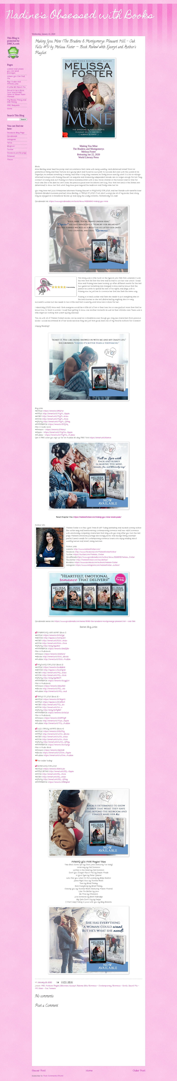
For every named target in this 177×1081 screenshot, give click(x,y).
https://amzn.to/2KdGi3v (58, 648)
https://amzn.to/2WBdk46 (54, 667)
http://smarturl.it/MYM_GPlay (56, 421)
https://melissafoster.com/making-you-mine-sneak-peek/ (97, 517)
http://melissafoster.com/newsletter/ (92, 560)
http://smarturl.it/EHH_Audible (57, 659)
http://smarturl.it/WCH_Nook (55, 739)
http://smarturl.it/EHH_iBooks (55, 656)
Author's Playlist (52, 986)
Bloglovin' (11, 146)
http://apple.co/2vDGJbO (55, 638)
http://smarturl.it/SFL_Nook (54, 774)
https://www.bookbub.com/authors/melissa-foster (96, 562)
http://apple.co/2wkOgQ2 (55, 670)
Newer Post (39, 1070)
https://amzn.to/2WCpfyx (59, 744)
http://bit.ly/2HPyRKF (52, 710)
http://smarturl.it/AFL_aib (54, 688)
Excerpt (72, 986)
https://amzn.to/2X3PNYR (55, 718)
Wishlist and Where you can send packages (15, 71)
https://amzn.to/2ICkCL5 (58, 712)
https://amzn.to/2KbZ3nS (54, 686)
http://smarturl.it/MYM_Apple (56, 413)
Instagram (11, 139)
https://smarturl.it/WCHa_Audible (58, 755)
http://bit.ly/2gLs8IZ (51, 646)
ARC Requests (13, 105)
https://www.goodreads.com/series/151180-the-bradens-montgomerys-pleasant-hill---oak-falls (94, 621)
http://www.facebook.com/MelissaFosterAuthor (95, 552)
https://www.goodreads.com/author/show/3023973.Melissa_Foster (106, 557)
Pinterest (11, 156)
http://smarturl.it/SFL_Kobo (54, 777)
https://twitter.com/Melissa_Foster (88, 554)
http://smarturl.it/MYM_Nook (55, 419)
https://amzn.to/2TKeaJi (55, 429)
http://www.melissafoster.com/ (87, 549)
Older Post (139, 1070)
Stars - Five (43, 988)
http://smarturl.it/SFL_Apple (61, 771)
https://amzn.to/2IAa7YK (53, 635)
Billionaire (64, 986)
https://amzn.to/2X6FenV (54, 654)
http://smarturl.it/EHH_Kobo (54, 640)
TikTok (9, 143)
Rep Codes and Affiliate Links (14, 83)
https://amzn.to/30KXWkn (54, 769)
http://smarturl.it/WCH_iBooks (56, 734)
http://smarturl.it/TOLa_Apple (56, 721)
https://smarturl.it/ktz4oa (100, 437)
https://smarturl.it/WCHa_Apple (57, 752)
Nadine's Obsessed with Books (80, 16)
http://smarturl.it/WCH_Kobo (55, 736)
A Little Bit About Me (16, 87)
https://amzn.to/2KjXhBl (54, 750)
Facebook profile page (16, 153)
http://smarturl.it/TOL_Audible (57, 723)
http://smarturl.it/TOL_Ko (53, 704)
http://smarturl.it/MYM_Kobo (55, 416)
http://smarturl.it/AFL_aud (55, 691)
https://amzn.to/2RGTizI (53, 411)
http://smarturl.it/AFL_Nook (54, 675)
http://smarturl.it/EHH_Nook (54, 643)
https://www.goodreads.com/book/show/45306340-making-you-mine (78, 201)
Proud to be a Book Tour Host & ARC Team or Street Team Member (16, 93)
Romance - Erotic (120, 986)
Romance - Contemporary (99, 986)
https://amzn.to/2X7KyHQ (54, 699)
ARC (43, 986)
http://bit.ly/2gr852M (52, 678)
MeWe (10, 159)
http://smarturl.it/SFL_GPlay (55, 779)
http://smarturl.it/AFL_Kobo (54, 672)
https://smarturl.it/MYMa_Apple (58, 432)
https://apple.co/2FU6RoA (54, 702)
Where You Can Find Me (16, 77)
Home (89, 1070)
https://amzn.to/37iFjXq (58, 424)
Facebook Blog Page (15, 133)
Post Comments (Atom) (53, 1076)
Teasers (52, 988)
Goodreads (12, 136)
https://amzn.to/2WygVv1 (58, 680)
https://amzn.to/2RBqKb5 (59, 782)
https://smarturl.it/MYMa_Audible (60, 435)
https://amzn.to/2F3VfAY (54, 731)
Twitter (10, 149)
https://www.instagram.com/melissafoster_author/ (98, 565)
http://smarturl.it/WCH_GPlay (56, 742)
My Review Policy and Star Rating (16, 101)
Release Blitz (82, 986)
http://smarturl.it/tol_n (52, 707)
